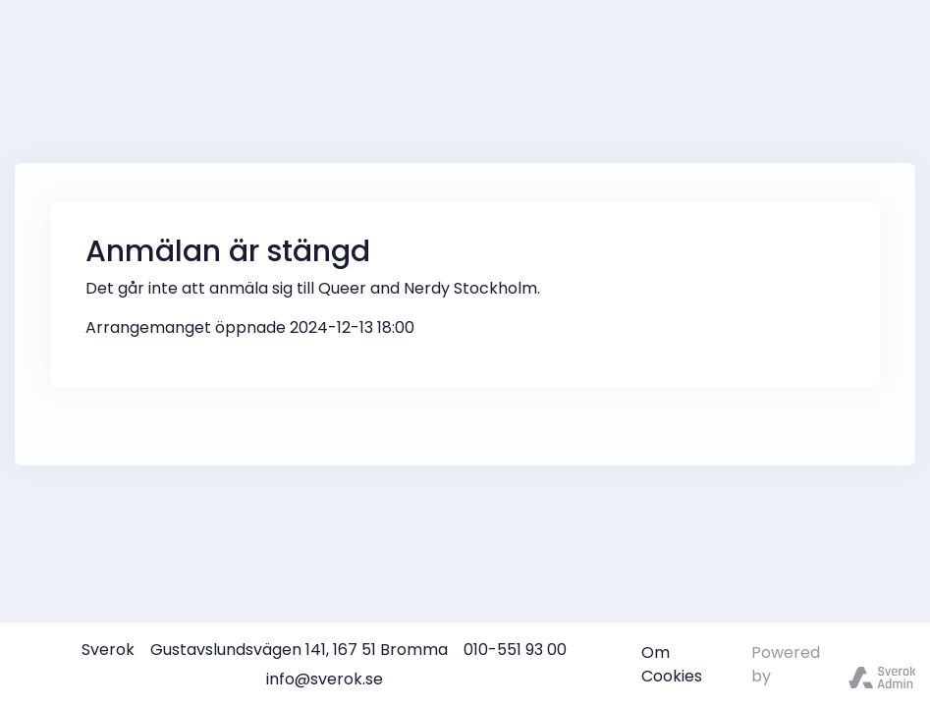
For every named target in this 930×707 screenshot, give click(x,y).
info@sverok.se (324, 679)
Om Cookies (671, 664)
